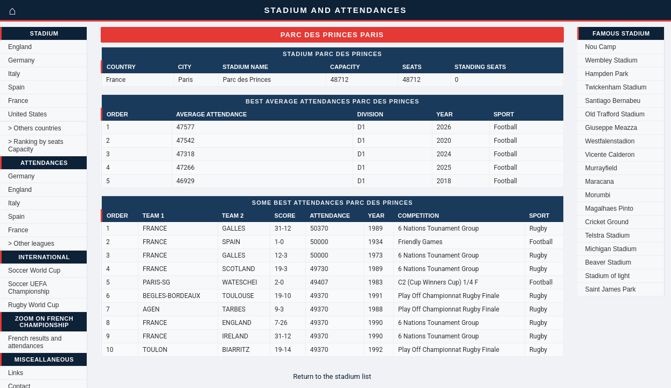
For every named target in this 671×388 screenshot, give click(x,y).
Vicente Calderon (610, 154)
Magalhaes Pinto (609, 208)
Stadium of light (607, 276)
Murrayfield (601, 168)
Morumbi (598, 195)
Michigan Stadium (611, 249)
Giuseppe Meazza (611, 127)
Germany (21, 60)
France (18, 101)
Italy (14, 74)
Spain (16, 87)
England (20, 47)
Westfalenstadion (610, 141)
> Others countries (34, 128)
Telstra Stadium (607, 235)
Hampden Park (606, 74)
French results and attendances (34, 342)
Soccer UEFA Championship (29, 287)
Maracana (599, 181)
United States (27, 114)
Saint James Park (610, 289)
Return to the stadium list (332, 376)
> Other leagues (31, 243)
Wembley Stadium (611, 60)
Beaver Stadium (608, 262)
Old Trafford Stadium (615, 114)
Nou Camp (600, 47)
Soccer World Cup (34, 270)
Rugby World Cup (33, 305)
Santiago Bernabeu (613, 101)
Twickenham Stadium (616, 87)
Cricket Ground (607, 222)
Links (15, 373)
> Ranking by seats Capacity (35, 145)
